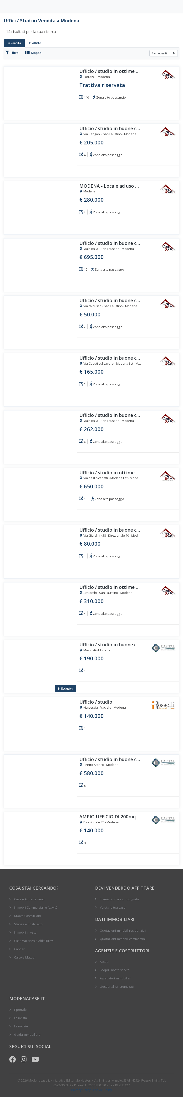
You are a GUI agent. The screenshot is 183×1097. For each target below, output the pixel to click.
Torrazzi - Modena (94, 77)
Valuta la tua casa (113, 907)
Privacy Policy (81, 1090)
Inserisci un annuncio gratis (119, 899)
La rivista (20, 1018)
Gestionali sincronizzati (117, 986)
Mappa (33, 53)
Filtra (12, 53)
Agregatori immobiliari (115, 978)
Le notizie (21, 1026)
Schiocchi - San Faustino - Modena (105, 593)
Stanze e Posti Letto (28, 924)
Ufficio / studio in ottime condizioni (110, 71)
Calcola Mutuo (24, 957)
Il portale (20, 1009)
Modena (87, 191)
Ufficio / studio (95, 702)
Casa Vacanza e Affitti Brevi (34, 941)
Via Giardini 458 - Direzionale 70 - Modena (110, 536)
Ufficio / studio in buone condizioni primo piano (110, 243)
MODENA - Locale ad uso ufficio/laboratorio (110, 186)
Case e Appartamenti (29, 899)
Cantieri (19, 949)
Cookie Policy (102, 1090)
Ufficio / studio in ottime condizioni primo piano (110, 587)
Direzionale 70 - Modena (99, 822)
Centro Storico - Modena (98, 765)
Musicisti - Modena (94, 650)
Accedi (104, 961)
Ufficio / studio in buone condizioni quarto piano (110, 300)
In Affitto (35, 43)
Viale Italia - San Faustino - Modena (106, 249)
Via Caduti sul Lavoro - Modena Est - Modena (110, 364)
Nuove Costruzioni (27, 916)
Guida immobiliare (27, 1034)
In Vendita (14, 43)
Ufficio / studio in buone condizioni (110, 128)
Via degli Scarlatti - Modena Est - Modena (110, 478)
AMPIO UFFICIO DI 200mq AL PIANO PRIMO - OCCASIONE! (110, 817)
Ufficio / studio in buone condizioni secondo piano (110, 759)
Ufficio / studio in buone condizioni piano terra (110, 645)
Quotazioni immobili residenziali (123, 930)
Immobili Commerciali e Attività (35, 907)
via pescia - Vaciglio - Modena (102, 708)
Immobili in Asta (25, 932)
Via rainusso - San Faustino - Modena (108, 306)
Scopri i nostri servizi (115, 970)
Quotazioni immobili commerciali (123, 939)
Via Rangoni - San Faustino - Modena (107, 134)
